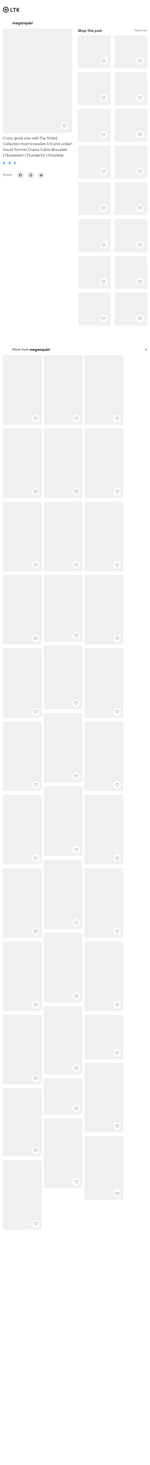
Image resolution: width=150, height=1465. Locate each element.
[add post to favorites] (64, 125)
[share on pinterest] (31, 175)
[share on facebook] (20, 175)
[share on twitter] (41, 175)
